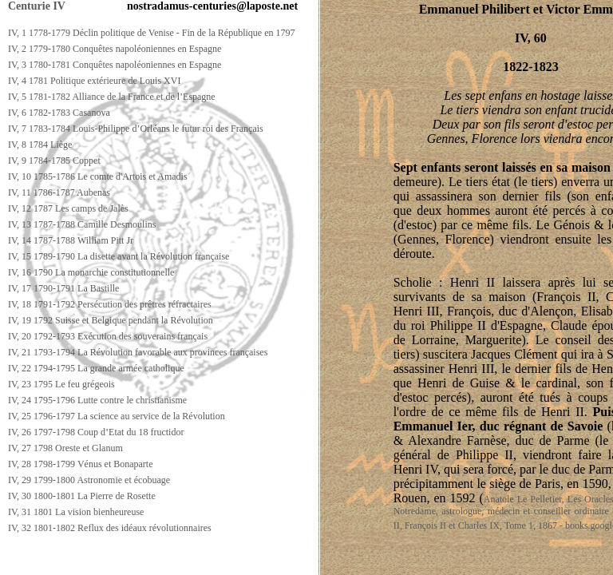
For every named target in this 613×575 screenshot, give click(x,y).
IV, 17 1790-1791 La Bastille (63, 288)
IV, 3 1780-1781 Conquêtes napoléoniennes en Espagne (114, 64)
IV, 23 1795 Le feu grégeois (61, 384)
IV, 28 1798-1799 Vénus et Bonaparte (80, 464)
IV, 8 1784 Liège (40, 144)
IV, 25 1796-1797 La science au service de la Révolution (116, 416)
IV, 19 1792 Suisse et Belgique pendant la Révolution (110, 320)
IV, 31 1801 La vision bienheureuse (76, 512)
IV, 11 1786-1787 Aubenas (59, 192)
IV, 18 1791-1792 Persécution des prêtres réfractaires (110, 304)
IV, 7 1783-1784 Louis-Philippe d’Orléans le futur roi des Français (135, 128)
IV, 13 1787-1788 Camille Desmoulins (82, 224)
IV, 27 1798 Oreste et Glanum (65, 448)
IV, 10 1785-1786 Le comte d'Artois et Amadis (98, 176)
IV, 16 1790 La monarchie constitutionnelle (91, 272)
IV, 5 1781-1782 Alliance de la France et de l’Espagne (112, 96)
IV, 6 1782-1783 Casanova (59, 112)
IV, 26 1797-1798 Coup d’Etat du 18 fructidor (96, 432)
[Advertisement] (292, 560)
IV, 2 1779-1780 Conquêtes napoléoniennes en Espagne (114, 48)
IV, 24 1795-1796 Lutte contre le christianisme (97, 400)
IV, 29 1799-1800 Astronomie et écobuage (89, 480)
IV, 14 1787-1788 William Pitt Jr (70, 240)
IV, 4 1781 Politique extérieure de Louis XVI (94, 80)
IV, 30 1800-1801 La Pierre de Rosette (82, 496)
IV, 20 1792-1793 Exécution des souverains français (108, 336)
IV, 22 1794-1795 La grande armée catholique (96, 368)
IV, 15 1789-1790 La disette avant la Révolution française (118, 256)
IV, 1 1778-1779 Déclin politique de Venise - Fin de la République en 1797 (151, 32)
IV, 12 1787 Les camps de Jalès (68, 208)
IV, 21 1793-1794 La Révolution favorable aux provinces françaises (137, 352)
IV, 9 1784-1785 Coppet (54, 160)
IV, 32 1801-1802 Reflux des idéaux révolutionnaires (110, 527)
